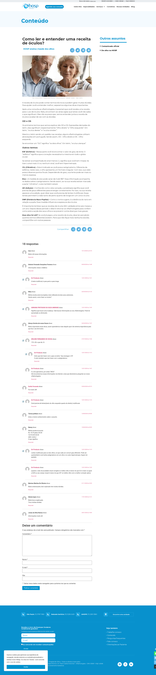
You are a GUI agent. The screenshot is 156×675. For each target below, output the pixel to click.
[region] (26, 660)
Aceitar (26, 667)
